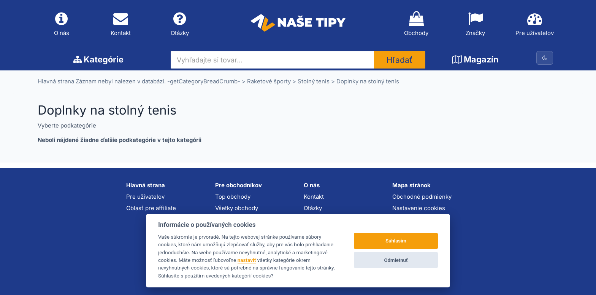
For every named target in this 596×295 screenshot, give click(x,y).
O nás (62, 24)
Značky (475, 24)
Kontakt (121, 24)
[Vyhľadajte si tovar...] (272, 60)
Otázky (180, 24)
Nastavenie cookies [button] (418, 208)
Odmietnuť (396, 260)
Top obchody (232, 196)
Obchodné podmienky (422, 196)
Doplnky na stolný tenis (367, 81)
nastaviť (247, 260)
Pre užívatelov (534, 24)
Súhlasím (395, 241)
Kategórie (98, 59)
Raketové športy (269, 81)
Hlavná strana (56, 81)
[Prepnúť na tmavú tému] (544, 58)
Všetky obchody (236, 208)
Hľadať (399, 60)
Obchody (416, 24)
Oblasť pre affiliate (151, 208)
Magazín (475, 59)
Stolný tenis (314, 81)
